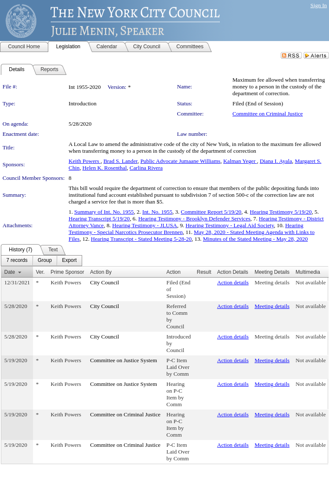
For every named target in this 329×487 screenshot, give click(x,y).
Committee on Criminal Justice (267, 113)
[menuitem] (17, 261)
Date (9, 272)
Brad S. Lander (120, 161)
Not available (311, 282)
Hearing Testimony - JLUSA (144, 225)
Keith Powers (85, 161)
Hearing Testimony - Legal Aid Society (229, 225)
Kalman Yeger (240, 161)
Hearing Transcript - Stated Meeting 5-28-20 (141, 239)
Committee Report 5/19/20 (211, 212)
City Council (104, 282)
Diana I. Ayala (276, 161)
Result (204, 272)
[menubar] (41, 260)
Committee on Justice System (123, 360)
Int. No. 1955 (157, 212)
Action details (233, 282)
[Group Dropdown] (45, 261)
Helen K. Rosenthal (105, 168)
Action (173, 272)
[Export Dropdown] (69, 261)
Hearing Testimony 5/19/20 (281, 212)
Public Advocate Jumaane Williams (180, 161)
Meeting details (272, 282)
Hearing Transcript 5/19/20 (99, 218)
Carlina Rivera (146, 168)
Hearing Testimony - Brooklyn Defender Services (194, 218)
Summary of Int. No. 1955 (104, 212)
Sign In (318, 5)
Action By (101, 272)
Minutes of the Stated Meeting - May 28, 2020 (255, 239)
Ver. (40, 272)
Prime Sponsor (67, 272)
